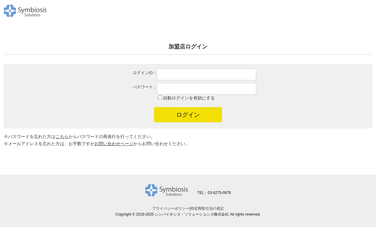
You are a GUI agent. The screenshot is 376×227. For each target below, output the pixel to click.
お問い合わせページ (113, 143)
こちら (62, 136)
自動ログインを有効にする (189, 97)
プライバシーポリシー (170, 208)
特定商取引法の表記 (207, 208)
